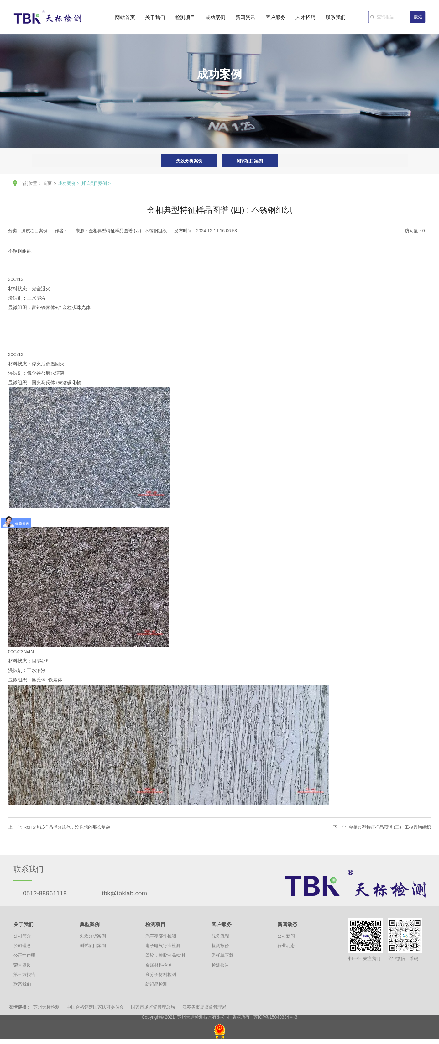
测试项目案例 (250, 160)
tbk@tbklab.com (124, 893)
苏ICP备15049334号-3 (275, 1017)
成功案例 (215, 19)
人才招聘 (305, 19)
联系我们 (336, 19)
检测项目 (185, 19)
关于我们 (155, 19)
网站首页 (125, 19)
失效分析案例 (189, 160)
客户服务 (275, 19)
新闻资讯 (245, 19)
